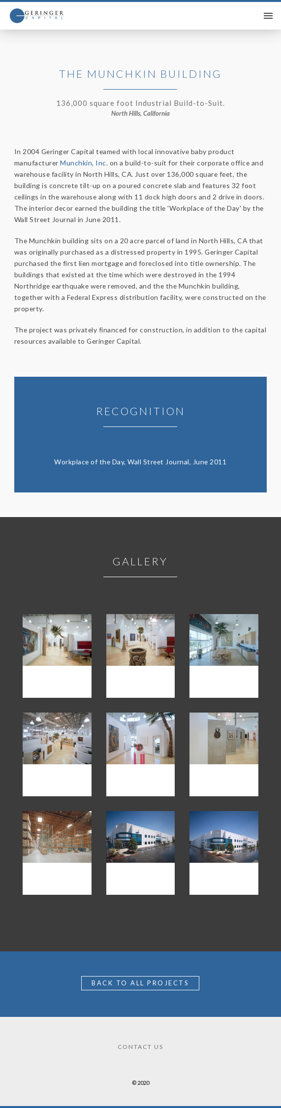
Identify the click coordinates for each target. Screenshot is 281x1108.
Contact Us (140, 1047)
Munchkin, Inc (83, 163)
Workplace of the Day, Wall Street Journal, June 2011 (140, 461)
